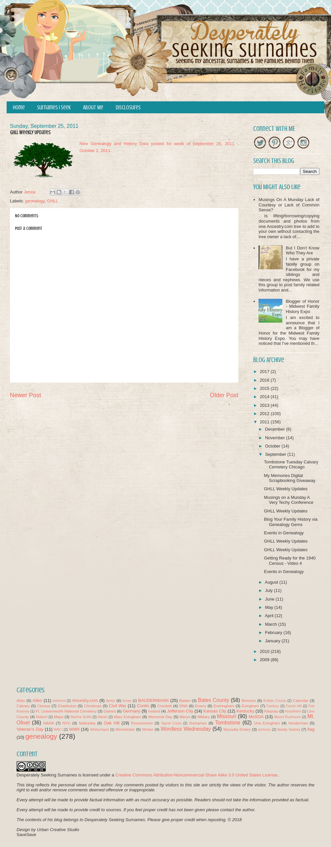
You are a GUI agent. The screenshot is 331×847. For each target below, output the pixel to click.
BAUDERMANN (153, 700)
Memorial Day (160, 717)
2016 (265, 380)
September (276, 454)
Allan (21, 700)
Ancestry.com (85, 700)
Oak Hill (111, 722)
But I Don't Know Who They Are (302, 250)
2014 (265, 396)
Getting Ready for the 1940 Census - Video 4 (289, 561)
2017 (265, 371)
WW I (58, 729)
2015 (265, 388)
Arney (126, 701)
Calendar (300, 700)
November (275, 437)
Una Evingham (267, 723)
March (271, 624)
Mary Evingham (127, 717)
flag (310, 729)
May (269, 607)
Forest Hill (294, 706)
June (270, 599)
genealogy (35, 200)
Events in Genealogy (284, 532)
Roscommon (142, 723)
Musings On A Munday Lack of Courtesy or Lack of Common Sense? (289, 204)
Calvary (23, 706)
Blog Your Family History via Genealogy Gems (290, 522)
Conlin (143, 705)
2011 (265, 421)
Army (110, 700)
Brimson (249, 700)
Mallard (41, 717)
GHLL (52, 200)
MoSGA (256, 716)
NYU (66, 723)
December (275, 429)
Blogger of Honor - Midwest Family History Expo (302, 306)
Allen (37, 700)
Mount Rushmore (287, 717)
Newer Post (25, 395)
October (273, 446)
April (270, 615)
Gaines (110, 711)
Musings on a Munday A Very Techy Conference (288, 500)
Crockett (164, 706)
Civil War (117, 705)
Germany (131, 711)
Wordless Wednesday (186, 729)
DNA (183, 706)
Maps (59, 717)
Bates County (213, 700)
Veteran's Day (30, 729)
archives (264, 729)
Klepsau (271, 711)
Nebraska (87, 723)
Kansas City (214, 711)
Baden (185, 700)
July (269, 590)
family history (288, 729)
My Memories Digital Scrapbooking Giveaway (289, 478)
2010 (265, 651)
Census (43, 706)
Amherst (59, 701)
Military (204, 717)
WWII (74, 729)
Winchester (125, 729)
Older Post (224, 395)
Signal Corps (171, 723)
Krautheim (293, 711)
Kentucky (245, 711)
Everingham (223, 706)
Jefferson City (180, 711)
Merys (185, 717)
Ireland (154, 711)
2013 (265, 405)
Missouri (226, 716)
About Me (93, 107)
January (273, 640)
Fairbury (272, 706)
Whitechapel (99, 729)
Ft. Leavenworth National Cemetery (65, 711)
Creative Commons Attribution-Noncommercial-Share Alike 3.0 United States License (196, 774)
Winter (147, 729)
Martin (103, 717)
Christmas (93, 706)
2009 (265, 659)
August (272, 582)
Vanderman (298, 723)
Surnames (198, 723)
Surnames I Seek (54, 107)
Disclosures (128, 107)
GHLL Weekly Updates (285, 488)
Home (19, 107)
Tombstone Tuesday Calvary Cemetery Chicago (291, 464)
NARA (48, 723)
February (274, 632)
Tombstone (227, 722)
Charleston (67, 706)
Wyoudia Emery (237, 729)
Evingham (250, 706)
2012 (265, 413)
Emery (200, 706)
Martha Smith (81, 717)
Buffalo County (274, 701)
